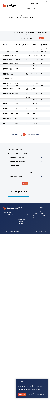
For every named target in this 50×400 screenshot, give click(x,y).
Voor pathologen (20, 214)
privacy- (39, 389)
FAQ (26, 214)
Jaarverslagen (36, 215)
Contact (27, 210)
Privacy (37, 231)
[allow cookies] (22, 394)
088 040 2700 (43, 210)
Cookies (45, 231)
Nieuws (27, 216)
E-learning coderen (18, 191)
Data (19, 212)
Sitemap (41, 231)
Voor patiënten (35, 212)
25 (13, 34)
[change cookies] (40, 394)
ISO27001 (20, 223)
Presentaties (36, 210)
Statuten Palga (35, 218)
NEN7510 (20, 221)
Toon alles (28, 34)
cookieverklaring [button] (21, 390)
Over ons (27, 212)
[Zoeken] (46, 1)
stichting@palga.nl (44, 211)
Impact (19, 210)
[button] (31, 394)
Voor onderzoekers (21, 218)
